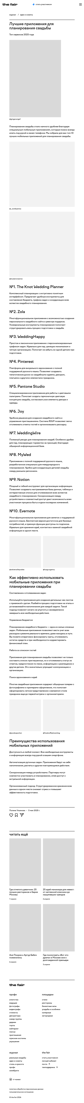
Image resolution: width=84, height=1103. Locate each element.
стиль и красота (16, 1064)
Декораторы (14, 1016)
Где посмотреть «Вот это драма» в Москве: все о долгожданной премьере (55, 957)
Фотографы (14, 1006)
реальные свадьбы (17, 1058)
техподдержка (50, 1067)
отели (44, 1000)
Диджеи (12, 1022)
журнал (12, 15)
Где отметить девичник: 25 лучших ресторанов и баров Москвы (23, 892)
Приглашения (15, 1035)
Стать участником (42, 4)
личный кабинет (49, 1061)
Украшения (14, 1041)
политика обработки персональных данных (26, 1089)
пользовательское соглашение (21, 1092)
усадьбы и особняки (51, 1009)
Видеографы (14, 1009)
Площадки (47, 994)
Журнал (13, 1052)
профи (13, 994)
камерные (46, 1013)
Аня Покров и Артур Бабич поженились (23, 956)
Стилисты (13, 1013)
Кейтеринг (14, 1029)
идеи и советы (26, 15)
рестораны (47, 1003)
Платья (12, 1032)
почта (46, 1064)
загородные (47, 1016)
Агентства (13, 1000)
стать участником (50, 1058)
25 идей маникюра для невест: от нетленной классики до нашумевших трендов (58, 892)
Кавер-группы (15, 1019)
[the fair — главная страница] (10, 4)
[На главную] (16, 985)
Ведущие (13, 1003)
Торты (12, 1025)
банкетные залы (49, 1006)
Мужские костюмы (17, 1038)
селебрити (14, 1070)
